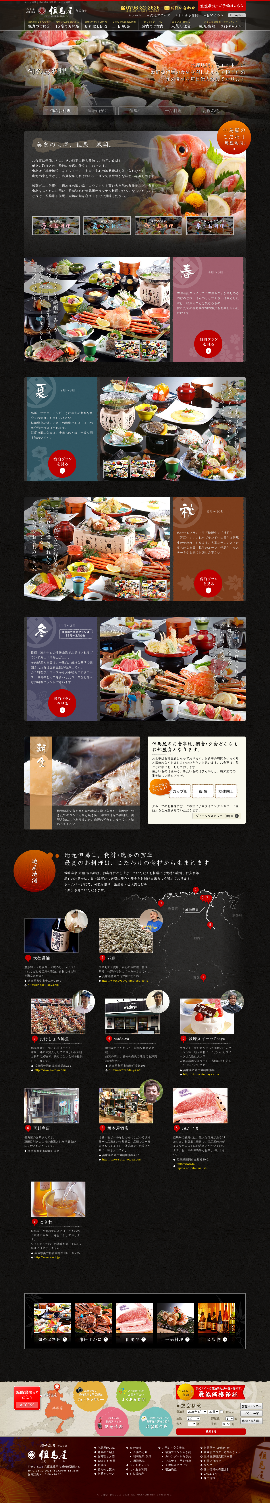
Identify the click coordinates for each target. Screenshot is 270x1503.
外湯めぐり (140, 1452)
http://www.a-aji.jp (47, 1257)
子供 (214, 1423)
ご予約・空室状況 (173, 1447)
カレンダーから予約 (178, 1456)
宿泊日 (180, 1411)
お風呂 (124, 24)
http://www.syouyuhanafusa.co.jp (125, 980)
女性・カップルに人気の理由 (181, 24)
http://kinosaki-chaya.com (201, 1074)
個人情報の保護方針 (217, 1469)
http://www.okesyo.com (51, 1070)
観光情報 (207, 26)
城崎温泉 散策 (142, 1456)
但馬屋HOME (106, 1447)
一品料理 (173, 110)
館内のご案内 (153, 24)
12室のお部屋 (67, 24)
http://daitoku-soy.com (43, 985)
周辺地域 (139, 1460)
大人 (179, 1423)
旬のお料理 (60, 110)
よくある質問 (187, 15)
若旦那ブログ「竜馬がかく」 (222, 1452)
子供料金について (176, 1465)
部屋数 (215, 1418)
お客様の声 (213, 15)
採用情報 (209, 1478)
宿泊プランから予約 (178, 1452)
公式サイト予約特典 (178, 1460)
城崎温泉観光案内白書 (218, 1456)
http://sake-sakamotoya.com (122, 1159)
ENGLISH (210, 1473)
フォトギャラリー (232, 26)
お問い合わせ (212, 1460)
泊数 (179, 1418)
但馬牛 (135, 110)
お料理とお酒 (96, 24)
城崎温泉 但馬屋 (56, 11)
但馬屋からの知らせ (217, 1447)
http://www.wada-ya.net (125, 1070)
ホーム (135, 15)
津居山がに (98, 110)
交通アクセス (159, 15)
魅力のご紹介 (39, 24)
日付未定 (227, 1411)
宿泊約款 (171, 1469)
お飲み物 (211, 110)
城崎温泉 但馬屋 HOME (37, 32)
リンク (208, 1465)
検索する (211, 1431)
